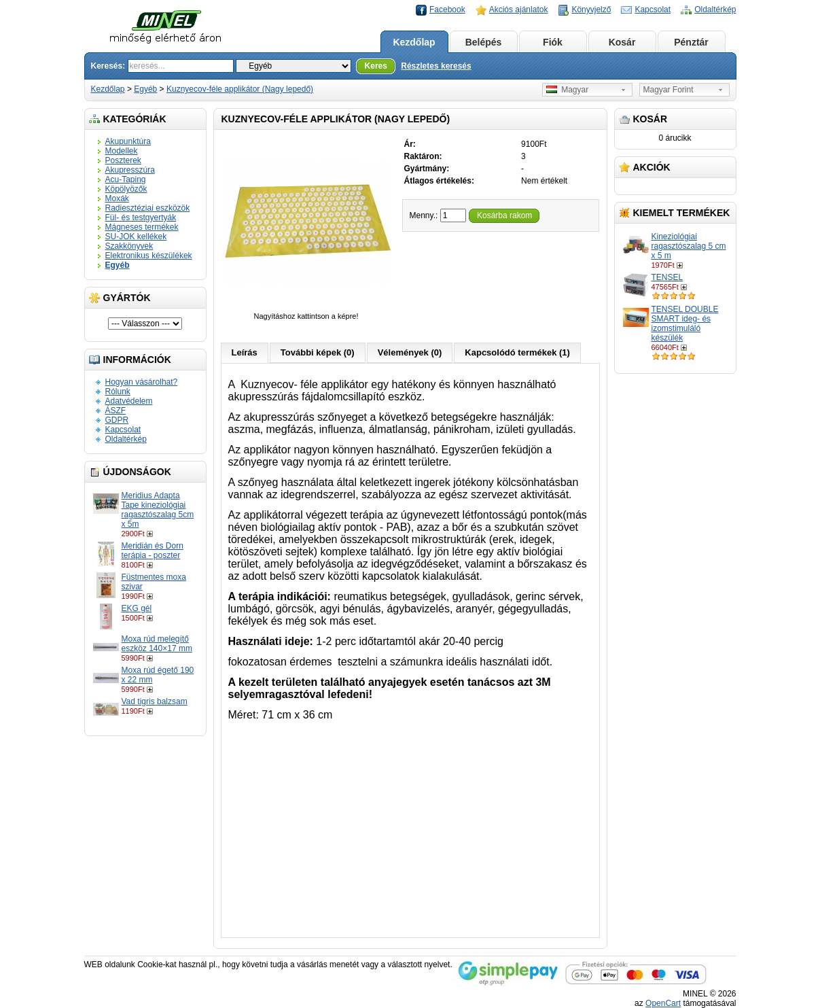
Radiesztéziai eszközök (147, 208)
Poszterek (123, 160)
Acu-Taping (125, 179)
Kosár (622, 42)
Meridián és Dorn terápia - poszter (152, 550)
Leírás (244, 352)
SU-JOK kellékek (136, 236)
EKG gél (137, 608)
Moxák (117, 198)
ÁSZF (115, 410)
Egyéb (145, 89)
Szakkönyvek (129, 246)
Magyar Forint (668, 89)
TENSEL (667, 277)
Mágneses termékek (142, 227)
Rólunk (117, 391)
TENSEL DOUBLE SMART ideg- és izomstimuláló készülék (685, 324)
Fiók (553, 42)
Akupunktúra (128, 141)
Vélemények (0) (410, 352)
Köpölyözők (126, 189)
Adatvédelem (129, 401)
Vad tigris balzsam (155, 701)
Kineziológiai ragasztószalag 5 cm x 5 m (689, 246)
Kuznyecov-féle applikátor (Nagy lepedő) (239, 89)
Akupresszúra (130, 170)
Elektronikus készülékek (148, 255)
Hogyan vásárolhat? (141, 382)
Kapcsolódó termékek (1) (517, 352)
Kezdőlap (414, 42)
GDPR (117, 420)
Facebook (447, 9)
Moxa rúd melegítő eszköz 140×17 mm (157, 643)
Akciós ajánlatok (518, 9)
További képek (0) (318, 352)
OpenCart (663, 1003)
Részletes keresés (436, 66)
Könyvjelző (591, 9)
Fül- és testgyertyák (141, 217)
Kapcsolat (653, 9)
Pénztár (691, 42)
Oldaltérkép (715, 9)
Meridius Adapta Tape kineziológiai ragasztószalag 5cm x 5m (158, 510)
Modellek (121, 151)
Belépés (483, 42)
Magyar (567, 89)
